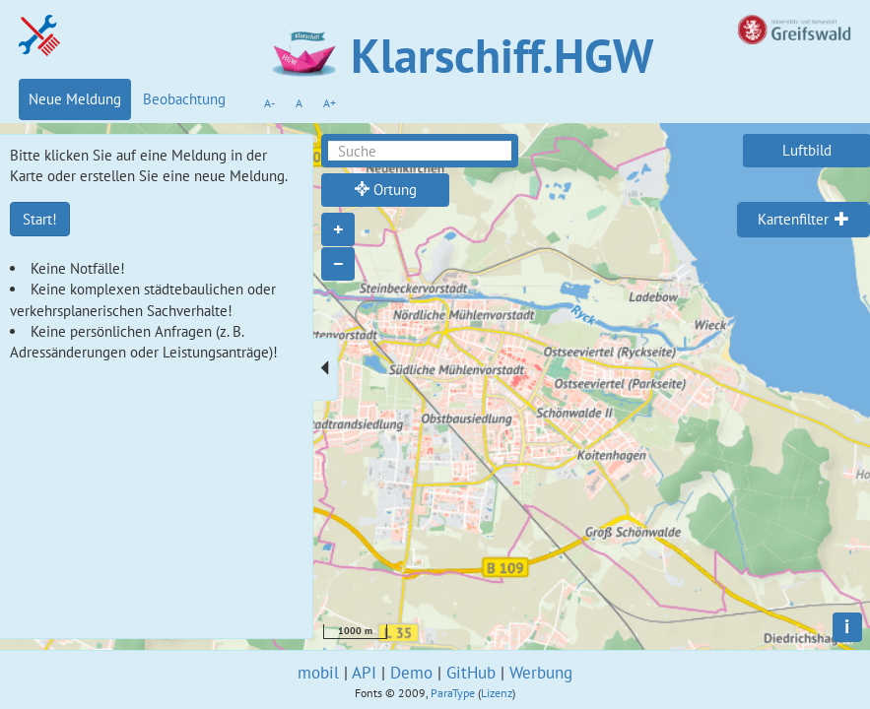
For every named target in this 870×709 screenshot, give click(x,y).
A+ (329, 103)
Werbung (540, 672)
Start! (40, 219)
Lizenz (496, 692)
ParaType (453, 692)
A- (269, 103)
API (364, 672)
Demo (411, 672)
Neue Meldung (75, 99)
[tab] (803, 219)
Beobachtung (184, 99)
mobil (318, 672)
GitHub (471, 672)
